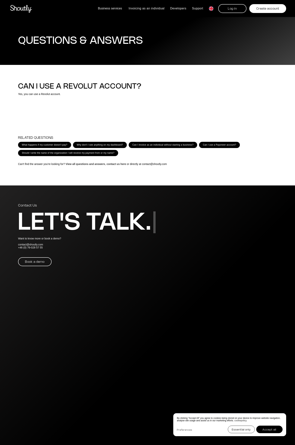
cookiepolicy (240, 420)
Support (197, 8)
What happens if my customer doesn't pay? (44, 145)
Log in (232, 8)
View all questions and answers (85, 164)
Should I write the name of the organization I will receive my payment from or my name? (68, 153)
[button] (110, 8)
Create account (267, 8)
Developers (178, 8)
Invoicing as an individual (147, 8)
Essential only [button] (241, 430)
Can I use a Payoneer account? (219, 145)
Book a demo (35, 261)
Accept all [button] (269, 430)
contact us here (116, 164)
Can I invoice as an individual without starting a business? (163, 145)
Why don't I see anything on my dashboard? (100, 145)
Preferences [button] (184, 430)
